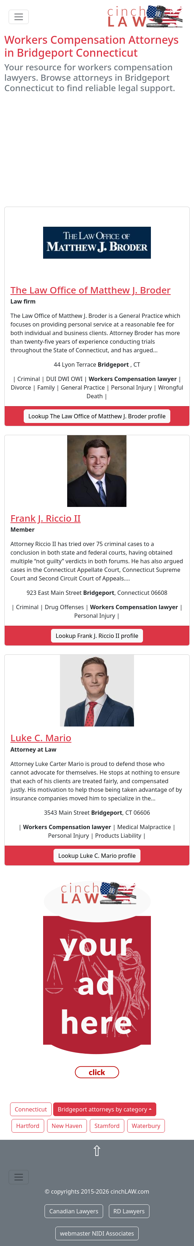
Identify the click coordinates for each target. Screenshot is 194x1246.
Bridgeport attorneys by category (102, 1109)
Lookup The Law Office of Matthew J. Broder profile (97, 416)
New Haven (67, 1126)
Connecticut (31, 1109)
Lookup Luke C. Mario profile (96, 856)
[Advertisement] (97, 150)
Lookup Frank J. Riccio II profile (97, 636)
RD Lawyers (129, 1211)
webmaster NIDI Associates (97, 1233)
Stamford (107, 1126)
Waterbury (146, 1126)
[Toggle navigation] (19, 17)
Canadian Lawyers (73, 1211)
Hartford (28, 1126)
